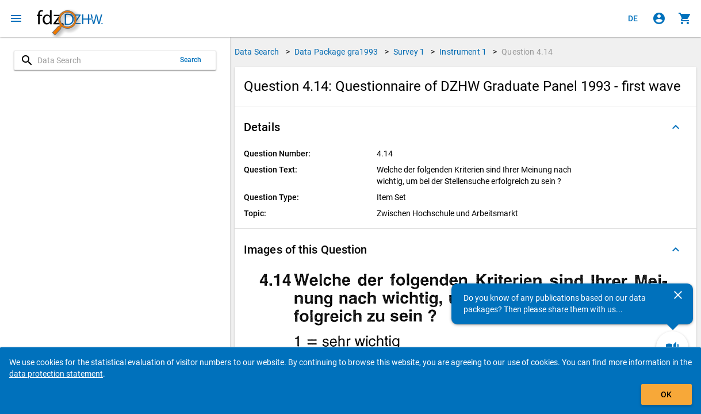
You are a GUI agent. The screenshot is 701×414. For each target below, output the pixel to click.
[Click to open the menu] (16, 18)
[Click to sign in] (659, 18)
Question (527, 51)
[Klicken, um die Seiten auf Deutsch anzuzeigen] (633, 18)
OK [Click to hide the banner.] (666, 394)
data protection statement (56, 373)
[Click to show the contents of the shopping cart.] (684, 18)
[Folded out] (675, 127)
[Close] (677, 294)
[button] (465, 127)
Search (191, 60)
